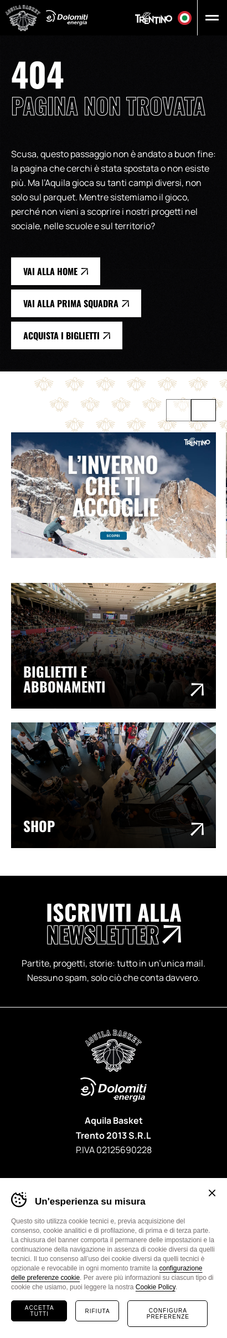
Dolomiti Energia (67, 17)
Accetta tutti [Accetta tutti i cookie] (39, 1311)
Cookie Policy (156, 1287)
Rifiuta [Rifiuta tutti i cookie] (97, 1311)
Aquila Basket (23, 18)
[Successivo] (203, 410)
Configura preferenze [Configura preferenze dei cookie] (168, 1314)
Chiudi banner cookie (212, 1193)
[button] (209, 17)
